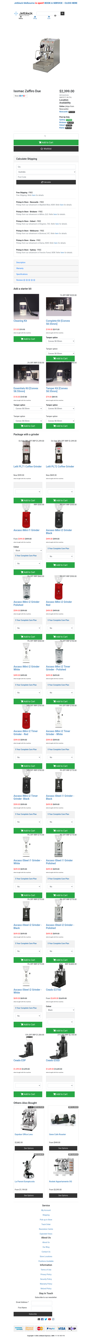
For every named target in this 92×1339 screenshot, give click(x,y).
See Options (29, 1148)
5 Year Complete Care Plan (26, 556)
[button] (46, 149)
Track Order (46, 1224)
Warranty (20, 268)
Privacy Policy (45, 1274)
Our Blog (46, 1247)
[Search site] (62, 13)
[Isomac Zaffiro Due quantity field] (46, 136)
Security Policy (46, 1279)
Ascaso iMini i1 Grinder (26, 530)
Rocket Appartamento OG (60, 1181)
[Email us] (39, 1319)
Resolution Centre (46, 1229)
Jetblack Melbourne (24, 3)
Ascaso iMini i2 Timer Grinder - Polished (58, 668)
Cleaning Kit (20, 320)
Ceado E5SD (53, 1060)
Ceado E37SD (53, 989)
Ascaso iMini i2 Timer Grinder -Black (26, 797)
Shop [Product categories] (35, 17)
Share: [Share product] (20, 96)
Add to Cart (46, 142)
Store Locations (46, 1256)
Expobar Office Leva (24, 1134)
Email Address (22, 1302)
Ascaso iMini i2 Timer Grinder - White (58, 733)
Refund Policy (46, 1289)
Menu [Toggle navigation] (21, 17)
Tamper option (52, 349)
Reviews (25, 280)
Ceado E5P (20, 1060)
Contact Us (46, 1252)
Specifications (22, 274)
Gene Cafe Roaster (57, 1134)
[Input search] (48, 13)
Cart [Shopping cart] (51, 17)
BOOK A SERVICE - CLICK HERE (60, 3)
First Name (22, 1308)
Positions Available (46, 1261)
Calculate (46, 182)
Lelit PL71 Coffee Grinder (28, 466)
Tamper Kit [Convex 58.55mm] (57, 390)
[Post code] (46, 177)
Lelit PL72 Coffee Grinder (60, 466)
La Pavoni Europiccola (24, 1181)
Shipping (46, 1215)
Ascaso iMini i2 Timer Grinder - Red (26, 733)
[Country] (46, 172)
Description (20, 262)
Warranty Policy (46, 1284)
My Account (46, 1210)
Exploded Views (46, 1234)
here (33, 195)
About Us (46, 1242)
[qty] (46, 167)
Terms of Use (46, 1270)
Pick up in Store (46, 1220)
